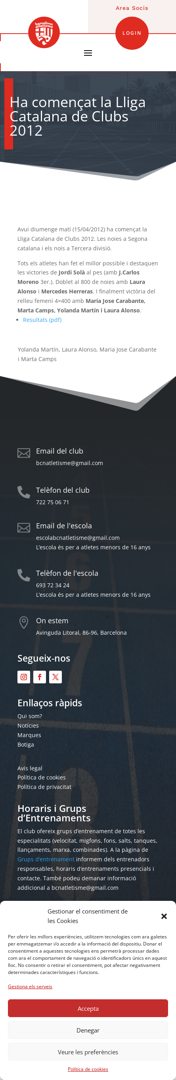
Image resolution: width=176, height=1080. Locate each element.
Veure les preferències (88, 1052)
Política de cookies (88, 1069)
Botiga (25, 744)
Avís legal (29, 768)
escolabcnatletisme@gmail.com (78, 537)
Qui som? (29, 716)
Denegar (88, 1030)
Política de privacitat (44, 787)
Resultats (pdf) (42, 319)
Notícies (28, 725)
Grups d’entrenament (46, 859)
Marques (29, 735)
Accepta (88, 1008)
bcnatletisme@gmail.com (69, 463)
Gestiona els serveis (30, 986)
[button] (164, 916)
